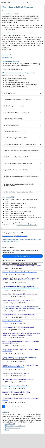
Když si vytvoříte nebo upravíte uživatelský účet (17, 112)
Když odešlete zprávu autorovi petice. (14, 106)
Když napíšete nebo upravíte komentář (14, 131)
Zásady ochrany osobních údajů (15, 426)
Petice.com (5, 2)
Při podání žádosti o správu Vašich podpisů (15, 138)
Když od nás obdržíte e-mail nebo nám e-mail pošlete (18, 192)
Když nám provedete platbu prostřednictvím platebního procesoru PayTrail (21, 176)
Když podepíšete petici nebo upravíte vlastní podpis (18, 99)
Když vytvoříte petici (9, 93)
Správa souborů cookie (12, 428)
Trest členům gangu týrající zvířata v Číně (14, 236)
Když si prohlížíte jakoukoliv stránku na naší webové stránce (20, 144)
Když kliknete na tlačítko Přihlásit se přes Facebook (18, 163)
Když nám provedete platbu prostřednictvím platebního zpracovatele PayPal (19, 184)
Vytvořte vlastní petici (22, 256)
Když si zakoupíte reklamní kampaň (13, 118)
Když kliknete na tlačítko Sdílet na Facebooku (16, 157)
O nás (7, 430)
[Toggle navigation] (41, 2)
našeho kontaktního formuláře (27, 225)
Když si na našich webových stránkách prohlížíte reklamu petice (21, 150)
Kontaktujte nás (7, 57)
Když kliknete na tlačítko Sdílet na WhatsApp (16, 169)
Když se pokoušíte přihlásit (11, 125)
